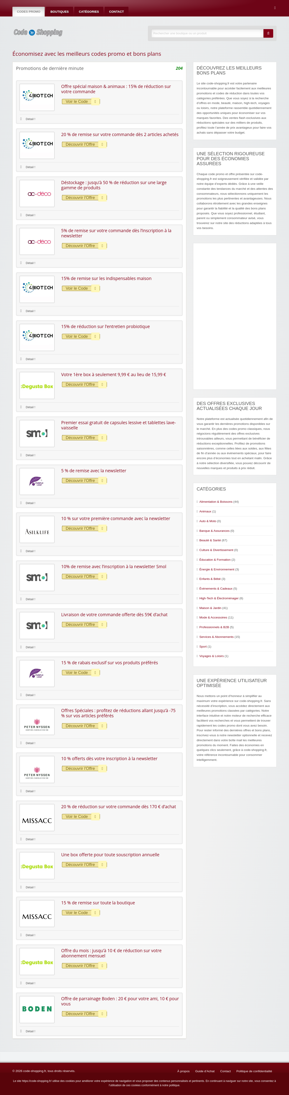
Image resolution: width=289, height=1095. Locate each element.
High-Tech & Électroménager (219, 598)
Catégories (89, 11)
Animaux (205, 511)
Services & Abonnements (216, 637)
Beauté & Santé (210, 540)
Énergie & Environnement (216, 569)
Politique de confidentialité (254, 1071)
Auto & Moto (207, 521)
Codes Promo (28, 11)
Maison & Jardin (210, 608)
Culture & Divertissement (216, 550)
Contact (116, 11)
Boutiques (59, 11)
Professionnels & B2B (214, 627)
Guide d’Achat (204, 1071)
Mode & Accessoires (213, 617)
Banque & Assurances (214, 530)
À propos (183, 1071)
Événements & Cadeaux (216, 588)
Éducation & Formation (215, 559)
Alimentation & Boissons (216, 501)
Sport (203, 646)
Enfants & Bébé (210, 579)
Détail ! (27, 119)
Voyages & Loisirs (211, 656)
